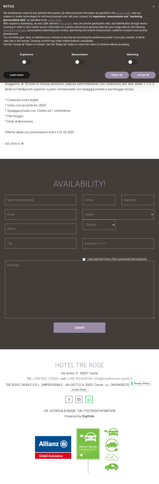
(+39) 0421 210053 (45, 379)
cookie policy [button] (55, 20)
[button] (153, 6)
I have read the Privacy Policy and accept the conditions (117, 258)
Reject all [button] (117, 75)
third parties (65, 23)
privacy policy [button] (123, 13)
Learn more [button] (16, 75)
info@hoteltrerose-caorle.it (113, 379)
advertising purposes (14, 30)
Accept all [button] (143, 75)
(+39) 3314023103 (79, 379)
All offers (14, 144)
